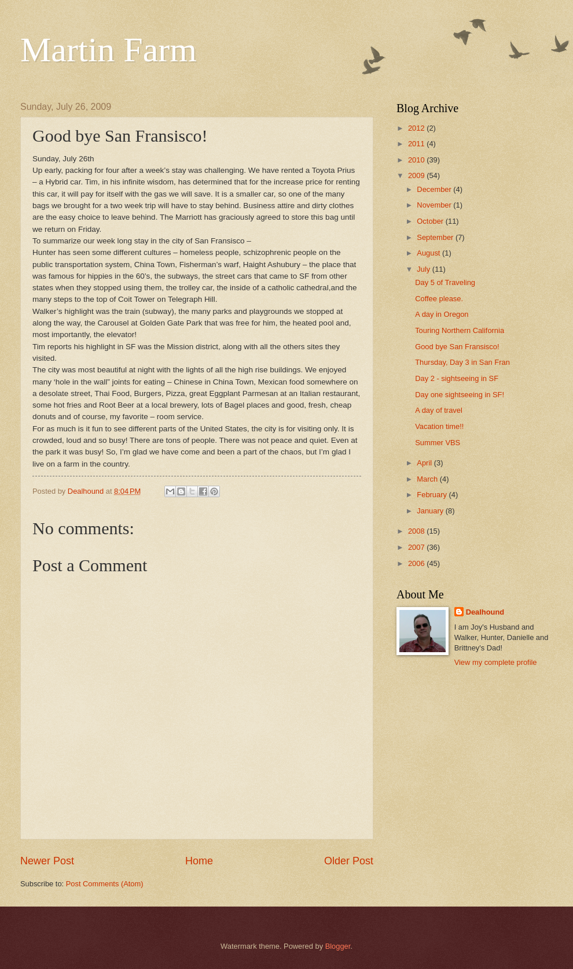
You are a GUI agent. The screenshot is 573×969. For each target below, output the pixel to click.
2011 (417, 143)
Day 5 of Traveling (445, 282)
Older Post (348, 861)
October (431, 221)
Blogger (338, 946)
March (428, 479)
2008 (417, 531)
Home (199, 861)
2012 (417, 128)
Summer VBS (437, 442)
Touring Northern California (459, 330)
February (433, 494)
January (431, 510)
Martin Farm (108, 50)
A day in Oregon (441, 314)
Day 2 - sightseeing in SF (456, 378)
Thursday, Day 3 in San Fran (462, 362)
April (425, 462)
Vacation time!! (439, 426)
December (435, 189)
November (435, 205)
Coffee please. (439, 298)
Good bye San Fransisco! (457, 346)
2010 (417, 160)
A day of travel (438, 410)
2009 (417, 175)
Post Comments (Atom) (105, 883)
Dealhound (485, 612)
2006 (417, 563)
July (424, 269)
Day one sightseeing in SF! (459, 394)
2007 (417, 547)
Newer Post (47, 861)
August (429, 253)
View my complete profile (495, 662)
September (436, 237)
